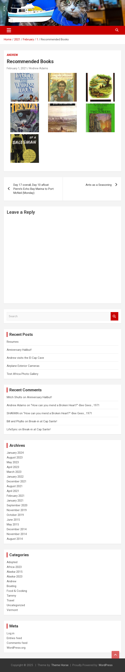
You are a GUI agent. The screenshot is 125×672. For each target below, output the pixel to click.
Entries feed (14, 638)
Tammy (11, 595)
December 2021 (16, 481)
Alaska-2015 (14, 571)
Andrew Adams (38, 68)
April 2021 (13, 491)
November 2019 (17, 510)
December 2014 (16, 529)
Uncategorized (16, 605)
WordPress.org (16, 647)
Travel (10, 600)
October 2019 (15, 515)
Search (114, 316)
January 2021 (15, 500)
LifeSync (12, 429)
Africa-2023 (14, 567)
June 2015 (13, 519)
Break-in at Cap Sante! (43, 421)
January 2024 (15, 452)
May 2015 (13, 524)
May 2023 (13, 462)
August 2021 (15, 486)
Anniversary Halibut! (19, 349)
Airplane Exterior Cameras (23, 366)
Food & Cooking (17, 591)
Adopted (12, 562)
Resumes (13, 341)
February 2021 (16, 495)
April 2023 (13, 467)
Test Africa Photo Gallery (22, 374)
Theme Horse (60, 665)
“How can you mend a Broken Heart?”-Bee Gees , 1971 (65, 405)
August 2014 (15, 539)
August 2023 (15, 457)
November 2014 (17, 534)
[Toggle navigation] (9, 30)
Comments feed (17, 643)
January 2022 (15, 476)
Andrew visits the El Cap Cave (25, 358)
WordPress (106, 665)
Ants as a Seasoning (99, 185)
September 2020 (17, 505)
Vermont (12, 610)
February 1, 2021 (17, 68)
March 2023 (14, 472)
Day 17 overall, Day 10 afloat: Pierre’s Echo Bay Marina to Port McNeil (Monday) (33, 189)
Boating (11, 586)
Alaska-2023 (14, 576)
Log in (10, 633)
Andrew (12, 54)
